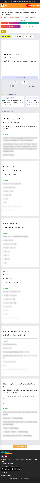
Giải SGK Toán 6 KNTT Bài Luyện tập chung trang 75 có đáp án (22, 9)
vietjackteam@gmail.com (11, 466)
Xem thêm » (6, 403)
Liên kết (4, 472)
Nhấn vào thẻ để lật (20, 77)
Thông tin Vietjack (7, 475)
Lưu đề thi (29, 26)
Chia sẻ (10, 23)
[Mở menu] (6, 5)
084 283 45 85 (9, 463)
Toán (6, 9)
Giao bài (10, 26)
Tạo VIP (29, 5)
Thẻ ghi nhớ (6, 37)
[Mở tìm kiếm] (23, 5)
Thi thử (28, 37)
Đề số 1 (3, 31)
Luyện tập (17, 37)
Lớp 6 (2, 9)
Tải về (29, 23)
